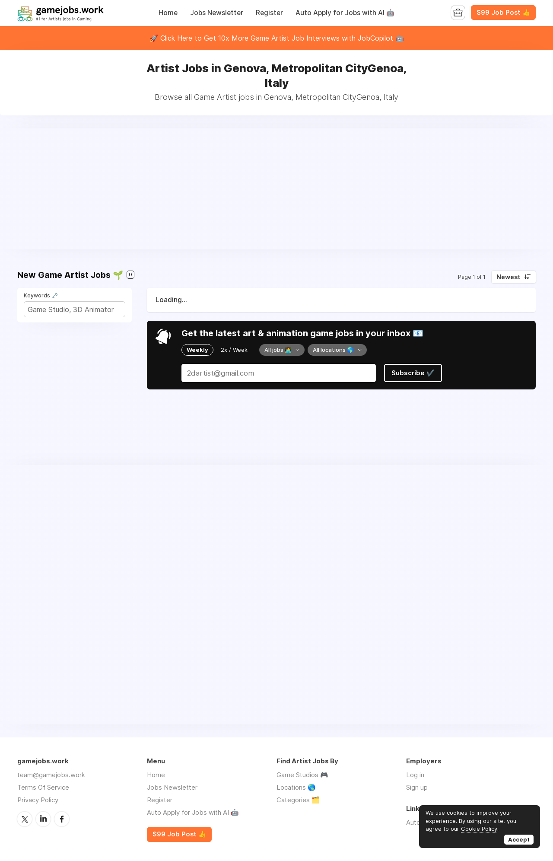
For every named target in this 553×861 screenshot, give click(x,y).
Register (269, 13)
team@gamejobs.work (51, 775)
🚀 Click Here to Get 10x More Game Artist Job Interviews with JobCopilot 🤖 (276, 38)
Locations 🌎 (296, 787)
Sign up (417, 787)
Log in (415, 775)
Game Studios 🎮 (302, 775)
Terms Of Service (43, 787)
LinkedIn (43, 819)
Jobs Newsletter (216, 13)
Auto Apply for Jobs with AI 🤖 (345, 13)
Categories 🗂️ (298, 800)
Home (168, 13)
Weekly (197, 349)
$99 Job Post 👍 (503, 12)
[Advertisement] (276, 188)
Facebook (61, 819)
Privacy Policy (37, 800)
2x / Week (234, 349)
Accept (519, 839)
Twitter (24, 819)
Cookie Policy (479, 828)
